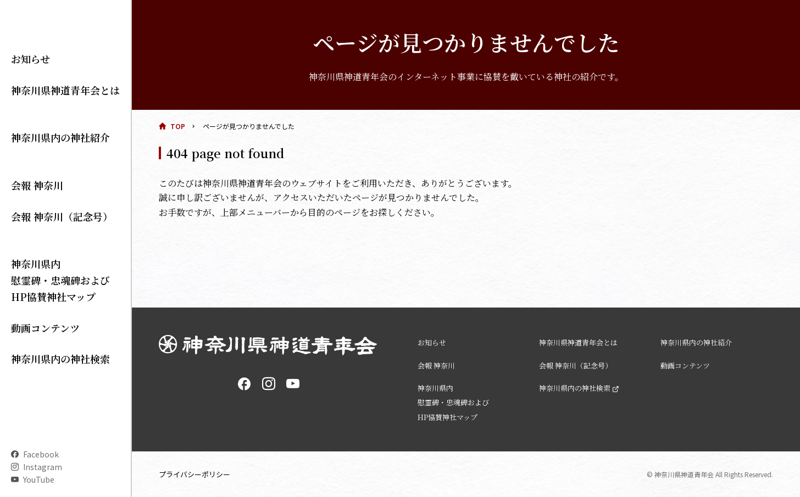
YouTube (38, 479)
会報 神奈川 (31, 193)
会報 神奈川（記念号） (50, 220)
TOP (177, 126)
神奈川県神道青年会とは (53, 138)
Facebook (41, 454)
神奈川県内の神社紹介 (49, 165)
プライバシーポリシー (197, 473)
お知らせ (26, 110)
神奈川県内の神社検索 (49, 328)
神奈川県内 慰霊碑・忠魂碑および (49, 261)
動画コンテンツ (37, 301)
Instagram (42, 466)
